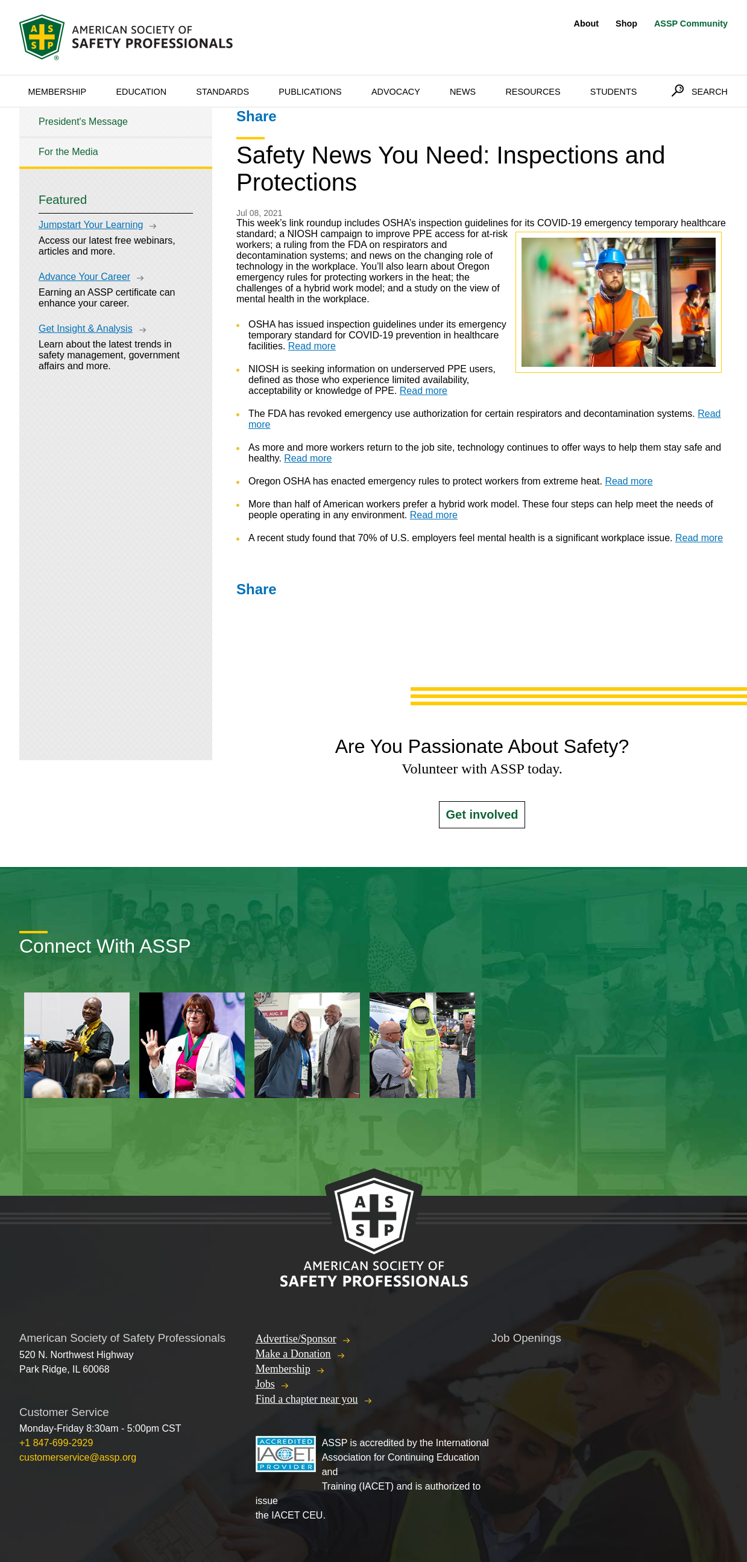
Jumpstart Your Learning (91, 225)
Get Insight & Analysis (86, 328)
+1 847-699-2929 (56, 1443)
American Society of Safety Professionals (127, 37)
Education (141, 92)
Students (613, 92)
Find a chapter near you (307, 1399)
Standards (222, 92)
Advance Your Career (84, 276)
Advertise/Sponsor (296, 1339)
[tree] (115, 137)
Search (710, 92)
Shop (626, 23)
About (586, 23)
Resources (532, 92)
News (463, 92)
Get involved (482, 814)
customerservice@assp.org (77, 1457)
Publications (310, 92)
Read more (312, 346)
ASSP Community (691, 23)
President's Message (83, 121)
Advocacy (395, 92)
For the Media (68, 152)
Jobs (265, 1384)
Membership (57, 92)
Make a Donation (293, 1354)
